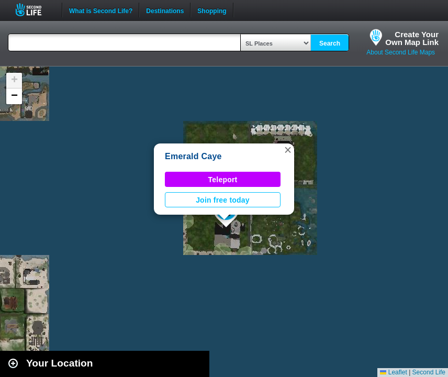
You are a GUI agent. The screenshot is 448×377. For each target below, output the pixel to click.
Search (329, 43)
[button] (288, 149)
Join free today (223, 200)
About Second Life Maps (400, 52)
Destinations (165, 10)
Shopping (211, 10)
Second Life (34, 10)
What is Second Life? (100, 10)
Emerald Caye (193, 156)
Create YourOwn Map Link (412, 38)
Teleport (223, 179)
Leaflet (393, 372)
